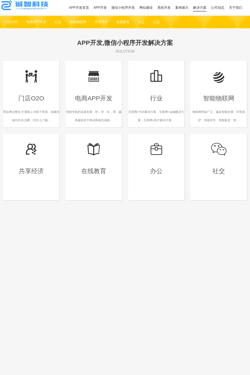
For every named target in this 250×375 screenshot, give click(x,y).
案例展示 (182, 7)
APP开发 (100, 7)
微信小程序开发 (123, 7)
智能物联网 (78, 22)
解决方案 (199, 7)
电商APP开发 (36, 22)
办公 (141, 22)
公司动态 (217, 7)
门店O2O (11, 22)
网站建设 (146, 7)
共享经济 (101, 22)
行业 (58, 22)
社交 (156, 22)
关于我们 (235, 7)
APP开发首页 (79, 7)
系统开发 (164, 7)
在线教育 (123, 22)
